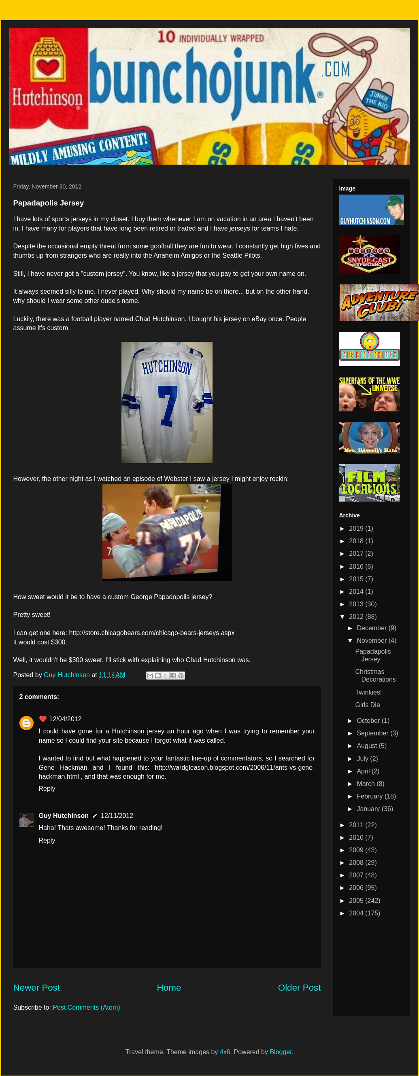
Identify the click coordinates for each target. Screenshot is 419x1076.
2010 (357, 837)
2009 (357, 850)
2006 (357, 887)
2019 (357, 528)
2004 (357, 913)
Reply (47, 788)
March (366, 783)
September (373, 733)
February (370, 796)
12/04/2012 (65, 719)
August (368, 745)
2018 (357, 541)
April (364, 771)
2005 (357, 900)
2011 (357, 825)
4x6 (225, 1051)
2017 (357, 553)
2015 (357, 579)
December (372, 628)
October (369, 720)
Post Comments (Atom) (86, 1007)
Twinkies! (368, 692)
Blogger (280, 1051)
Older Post (299, 988)
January (369, 808)
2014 (357, 591)
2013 (357, 604)
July (363, 758)
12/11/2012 (117, 815)
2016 (357, 566)
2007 (357, 875)
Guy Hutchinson (67, 674)
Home (169, 988)
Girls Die (367, 704)
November (372, 640)
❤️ (43, 719)
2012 (357, 616)
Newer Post (36, 988)
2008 (357, 862)
